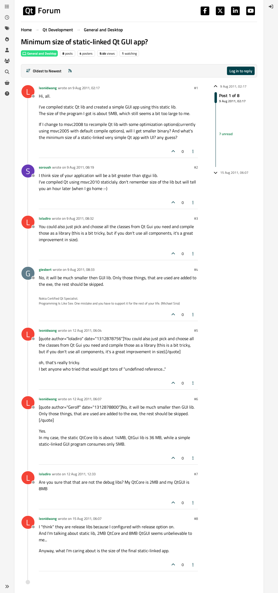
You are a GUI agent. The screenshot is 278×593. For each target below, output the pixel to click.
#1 (196, 88)
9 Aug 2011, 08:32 (80, 218)
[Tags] (7, 28)
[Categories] (7, 6)
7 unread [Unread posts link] (226, 134)
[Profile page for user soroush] (27, 171)
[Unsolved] (7, 93)
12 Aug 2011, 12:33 (81, 474)
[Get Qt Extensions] (7, 82)
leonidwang (48, 88)
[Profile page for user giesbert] (27, 273)
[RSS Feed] (70, 71)
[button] (7, 586)
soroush (45, 167)
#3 (196, 218)
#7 (196, 474)
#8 (196, 518)
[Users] (7, 50)
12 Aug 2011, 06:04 (87, 330)
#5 (196, 330)
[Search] (7, 71)
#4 (196, 269)
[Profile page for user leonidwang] (27, 91)
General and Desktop (39, 53)
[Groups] (7, 61)
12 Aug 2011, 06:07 (87, 399)
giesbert (45, 269)
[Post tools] (193, 151)
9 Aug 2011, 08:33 (80, 269)
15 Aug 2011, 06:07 (87, 518)
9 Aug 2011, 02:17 (86, 88)
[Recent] (7, 17)
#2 (196, 167)
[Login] (271, 6)
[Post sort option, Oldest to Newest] (43, 71)
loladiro (45, 218)
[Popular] (7, 39)
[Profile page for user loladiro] (27, 222)
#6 (196, 399)
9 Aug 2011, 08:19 (80, 167)
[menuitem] (271, 6)
